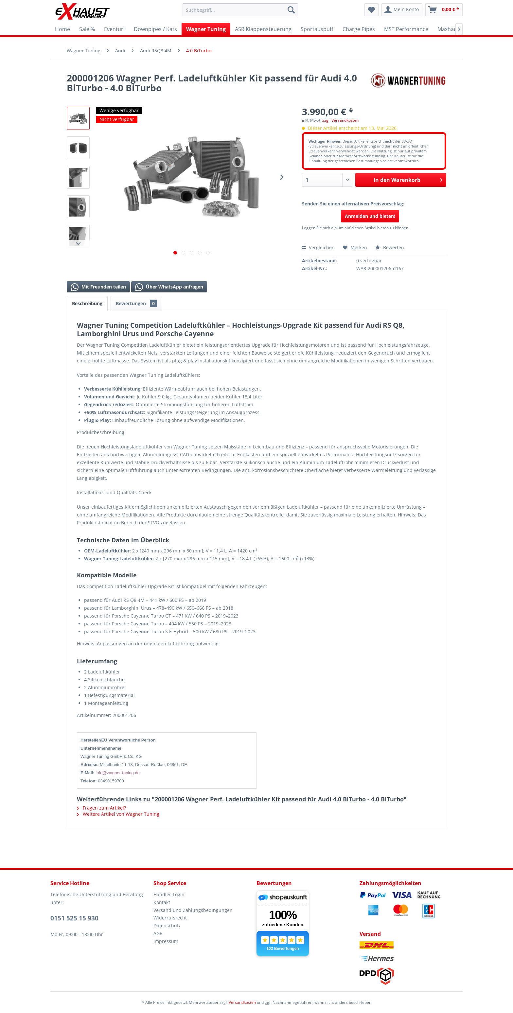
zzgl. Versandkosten (340, 120)
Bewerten (389, 247)
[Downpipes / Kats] (155, 29)
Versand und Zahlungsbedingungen (193, 910)
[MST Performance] (406, 29)
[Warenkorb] (444, 9)
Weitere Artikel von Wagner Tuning (118, 814)
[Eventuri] (114, 29)
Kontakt (161, 902)
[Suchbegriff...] (240, 9)
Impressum (165, 941)
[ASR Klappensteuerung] (263, 29)
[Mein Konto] (401, 9)
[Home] (62, 29)
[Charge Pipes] (359, 29)
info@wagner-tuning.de (118, 772)
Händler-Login (169, 894)
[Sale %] (87, 29)
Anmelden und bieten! (370, 216)
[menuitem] (240, 9)
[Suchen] (291, 9)
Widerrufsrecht (170, 918)
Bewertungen (136, 303)
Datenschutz (167, 925)
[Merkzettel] (371, 9)
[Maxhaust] (449, 29)
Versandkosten (242, 1002)
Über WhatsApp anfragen (169, 287)
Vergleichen (318, 247)
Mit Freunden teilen (98, 287)
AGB (158, 933)
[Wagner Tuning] (206, 29)
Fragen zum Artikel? (101, 808)
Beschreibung (87, 303)
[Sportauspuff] (317, 29)
